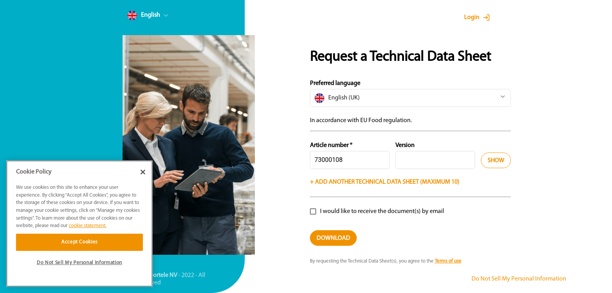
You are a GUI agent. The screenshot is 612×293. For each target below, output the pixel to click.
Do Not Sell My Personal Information (518, 279)
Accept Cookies (79, 242)
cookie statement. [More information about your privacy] (88, 225)
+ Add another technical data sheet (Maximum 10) (384, 182)
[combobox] (162, 17)
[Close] (142, 172)
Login (471, 17)
